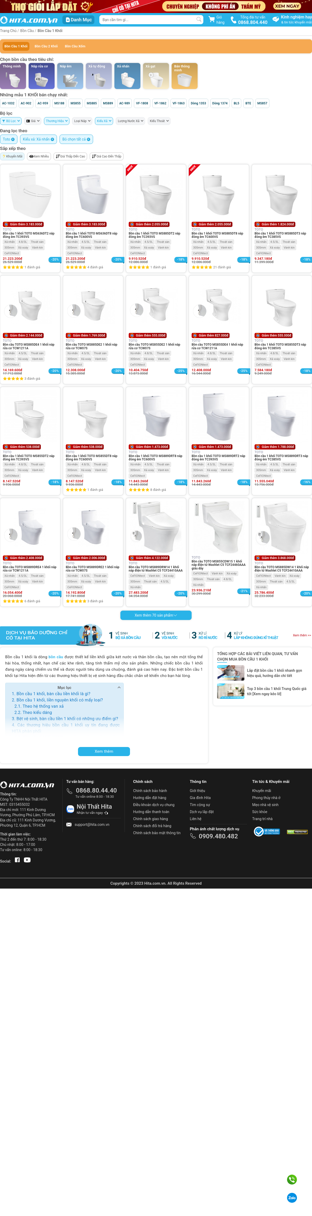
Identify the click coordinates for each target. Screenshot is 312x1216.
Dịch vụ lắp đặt (202, 812)
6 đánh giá (32, 601)
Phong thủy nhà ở (266, 798)
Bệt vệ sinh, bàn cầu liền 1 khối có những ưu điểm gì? (67, 718)
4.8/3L (23, 242)
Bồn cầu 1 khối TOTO (43, 737)
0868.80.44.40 (96, 790)
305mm (9, 247)
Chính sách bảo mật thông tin (157, 833)
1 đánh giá (32, 267)
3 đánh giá (32, 379)
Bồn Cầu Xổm (75, 46)
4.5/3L (86, 242)
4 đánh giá (95, 267)
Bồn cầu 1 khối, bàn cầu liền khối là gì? (53, 693)
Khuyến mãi (261, 791)
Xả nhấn (9, 242)
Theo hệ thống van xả (43, 706)
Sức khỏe (259, 812)
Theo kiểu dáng (37, 712)
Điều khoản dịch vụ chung (153, 805)
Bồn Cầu (27, 31)
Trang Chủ (8, 31)
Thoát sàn (37, 242)
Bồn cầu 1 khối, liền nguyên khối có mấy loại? (59, 700)
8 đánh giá (158, 490)
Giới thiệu (197, 791)
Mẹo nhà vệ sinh (265, 805)
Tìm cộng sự (200, 805)
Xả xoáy (23, 247)
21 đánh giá (222, 267)
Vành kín (37, 247)
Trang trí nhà (262, 819)
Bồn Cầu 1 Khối (49, 31)
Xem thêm (104, 751)
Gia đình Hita (200, 798)
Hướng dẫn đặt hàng (149, 798)
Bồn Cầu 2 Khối (46, 46)
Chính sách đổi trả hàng (152, 826)
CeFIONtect (11, 253)
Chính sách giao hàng (150, 819)
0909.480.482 (218, 836)
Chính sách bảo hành (150, 791)
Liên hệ (196, 819)
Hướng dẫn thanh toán (151, 812)
